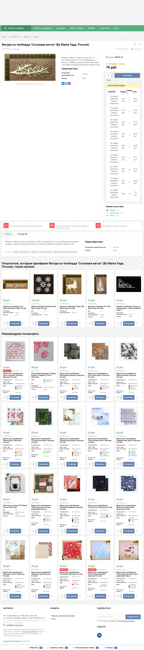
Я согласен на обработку (116, 621)
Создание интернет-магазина (12, 641)
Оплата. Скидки (76, 28)
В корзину (127, 75)
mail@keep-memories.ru (14, 625)
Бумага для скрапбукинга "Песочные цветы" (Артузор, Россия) (99, 375)
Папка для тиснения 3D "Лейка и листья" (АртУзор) (15, 506)
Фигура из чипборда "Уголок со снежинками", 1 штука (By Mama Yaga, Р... (128, 308)
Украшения (26, 37)
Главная (4, 37)
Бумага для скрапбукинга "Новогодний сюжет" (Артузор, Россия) (100, 440)
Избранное (34, 648)
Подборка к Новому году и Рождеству (65, 252)
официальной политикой (30, 631)
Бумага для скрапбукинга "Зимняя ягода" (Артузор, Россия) (41, 574)
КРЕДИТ (91, 28)
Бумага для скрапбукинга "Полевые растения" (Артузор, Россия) (42, 440)
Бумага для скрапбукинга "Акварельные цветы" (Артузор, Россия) (128, 440)
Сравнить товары (57, 648)
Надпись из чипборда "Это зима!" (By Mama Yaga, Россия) (14, 307)
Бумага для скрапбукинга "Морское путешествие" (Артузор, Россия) (126, 507)
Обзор (8, 234)
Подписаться (133, 617)
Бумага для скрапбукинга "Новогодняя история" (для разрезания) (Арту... (127, 574)
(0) (8, 304)
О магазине (105, 28)
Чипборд (35, 37)
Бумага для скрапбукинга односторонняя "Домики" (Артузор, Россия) (13, 375)
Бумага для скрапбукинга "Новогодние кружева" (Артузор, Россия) (98, 574)
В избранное (122, 49)
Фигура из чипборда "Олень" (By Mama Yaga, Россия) (72, 307)
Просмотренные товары (86, 648)
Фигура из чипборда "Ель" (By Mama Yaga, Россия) (99, 307)
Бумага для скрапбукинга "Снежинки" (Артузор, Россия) (71, 573)
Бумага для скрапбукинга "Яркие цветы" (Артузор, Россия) (13, 440)
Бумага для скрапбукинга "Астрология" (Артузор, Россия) (100, 506)
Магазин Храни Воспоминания (63, 616)
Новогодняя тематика (45, 252)
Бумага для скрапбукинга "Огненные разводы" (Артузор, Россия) (71, 507)
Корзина (110, 648)
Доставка (61, 28)
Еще (116, 28)
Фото (54, 618)
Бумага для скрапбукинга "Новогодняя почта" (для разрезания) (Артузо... (41, 507)
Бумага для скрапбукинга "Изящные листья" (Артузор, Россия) (14, 574)
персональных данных (126, 621)
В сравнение (136, 49)
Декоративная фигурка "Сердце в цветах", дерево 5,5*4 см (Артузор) (43, 375)
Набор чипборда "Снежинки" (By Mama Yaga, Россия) (43, 307)
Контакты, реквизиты (42, 28)
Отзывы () (22, 234)
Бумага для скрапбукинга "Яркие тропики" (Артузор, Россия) (126, 375)
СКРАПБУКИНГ (15, 37)
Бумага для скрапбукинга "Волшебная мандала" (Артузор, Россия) (72, 375)
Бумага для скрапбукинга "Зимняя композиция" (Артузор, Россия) (72, 440)
